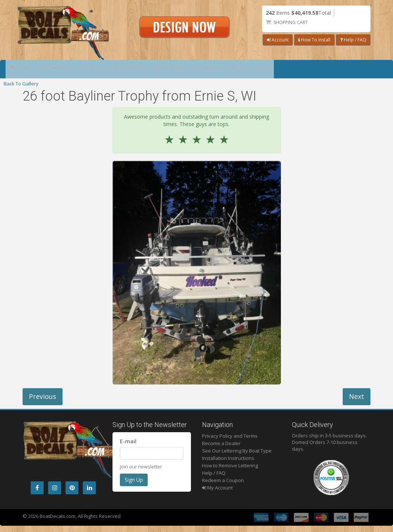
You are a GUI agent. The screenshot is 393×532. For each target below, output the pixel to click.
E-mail (128, 441)
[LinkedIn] (89, 487)
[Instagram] (54, 487)
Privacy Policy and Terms (230, 436)
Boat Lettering (161, 69)
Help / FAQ (353, 40)
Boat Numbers (67, 69)
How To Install (314, 40)
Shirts (299, 69)
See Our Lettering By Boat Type (237, 450)
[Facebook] (37, 487)
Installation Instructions (228, 458)
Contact (331, 69)
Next (356, 396)
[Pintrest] (72, 487)
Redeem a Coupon (223, 480)
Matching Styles (212, 69)
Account (278, 40)
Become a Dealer (221, 443)
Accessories (261, 69)
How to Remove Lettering (230, 465)
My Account (217, 487)
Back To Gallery (21, 83)
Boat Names (114, 69)
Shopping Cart (290, 22)
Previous (42, 396)
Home (23, 69)
